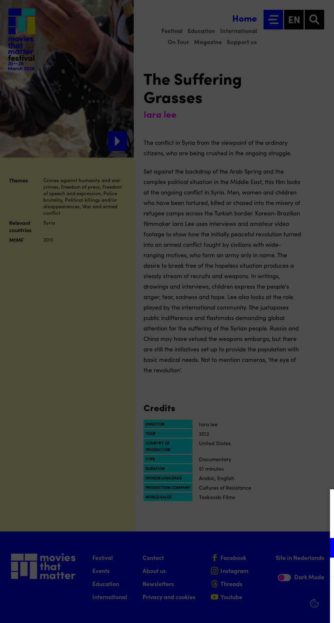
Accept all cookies (278, 591)
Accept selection (278, 610)
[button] (272, 547)
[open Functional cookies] (323, 548)
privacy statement (252, 526)
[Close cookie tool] (323, 501)
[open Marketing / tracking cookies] (323, 568)
